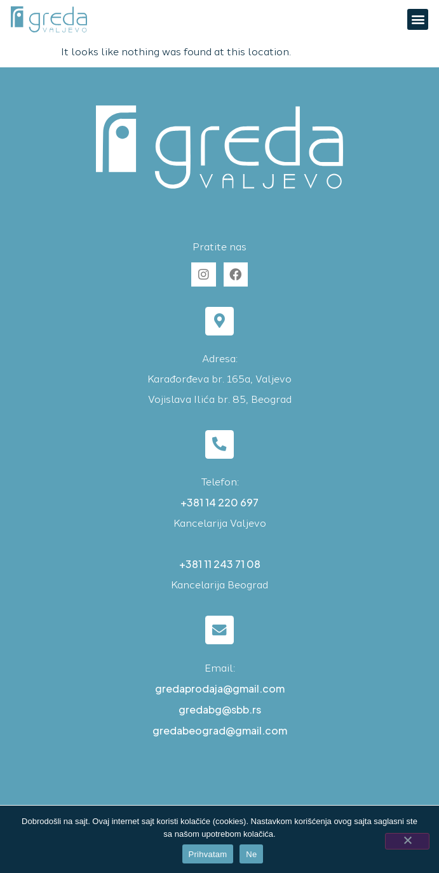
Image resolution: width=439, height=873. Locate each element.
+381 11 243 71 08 (219, 564)
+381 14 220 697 (219, 502)
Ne (251, 854)
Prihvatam (208, 854)
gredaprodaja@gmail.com (220, 688)
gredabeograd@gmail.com (219, 730)
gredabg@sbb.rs (220, 709)
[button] (417, 19)
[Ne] (407, 841)
